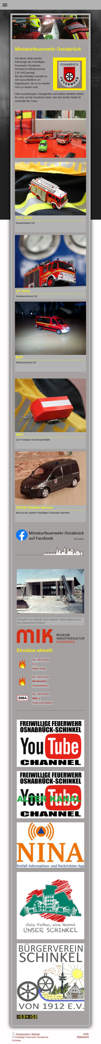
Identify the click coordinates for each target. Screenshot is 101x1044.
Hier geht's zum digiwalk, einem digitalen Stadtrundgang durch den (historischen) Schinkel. (49, 621)
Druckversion (21, 1034)
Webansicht (83, 1037)
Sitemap (35, 1034)
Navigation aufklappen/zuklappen (50, 5)
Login (86, 1033)
